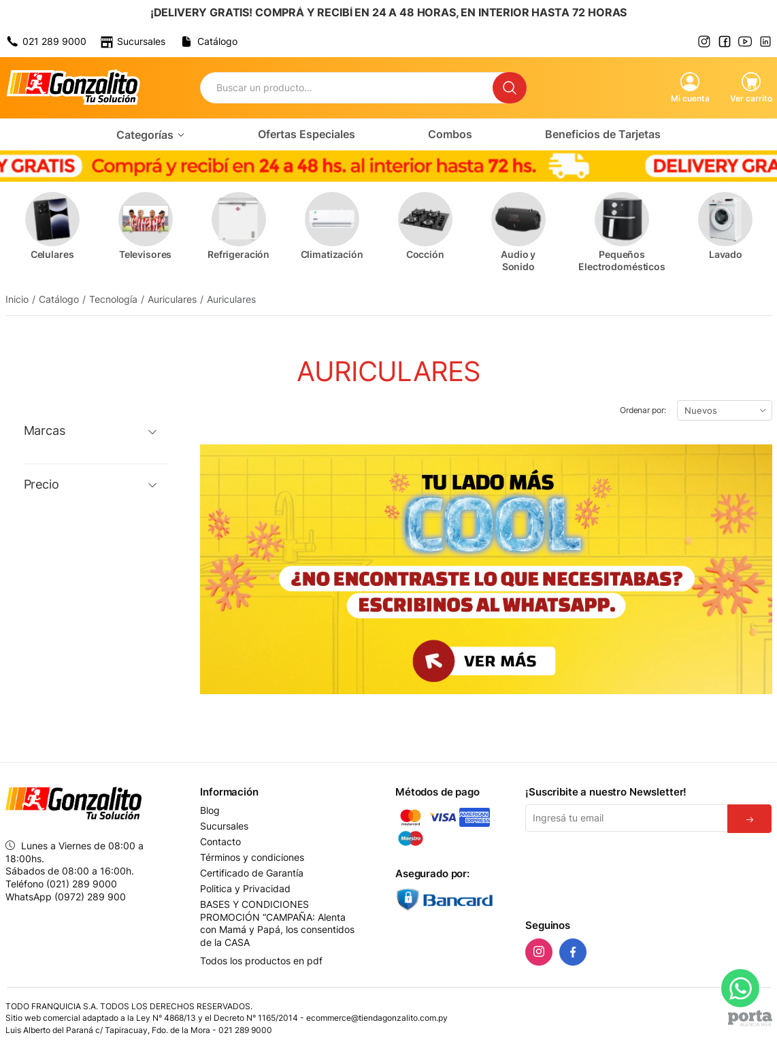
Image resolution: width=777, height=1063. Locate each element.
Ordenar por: (643, 410)
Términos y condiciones (252, 857)
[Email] (626, 818)
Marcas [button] (44, 431)
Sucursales (224, 826)
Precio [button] (41, 484)
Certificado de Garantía (251, 873)
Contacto (220, 841)
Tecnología (113, 299)
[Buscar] (510, 87)
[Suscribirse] (749, 818)
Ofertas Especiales (306, 134)
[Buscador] (347, 88)
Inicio (17, 299)
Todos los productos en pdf (261, 960)
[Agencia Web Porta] (750, 1018)
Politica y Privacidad (245, 888)
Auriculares (172, 299)
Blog (210, 810)
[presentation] (628, 873)
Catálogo (59, 299)
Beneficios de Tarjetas (603, 134)
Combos (450, 134)
